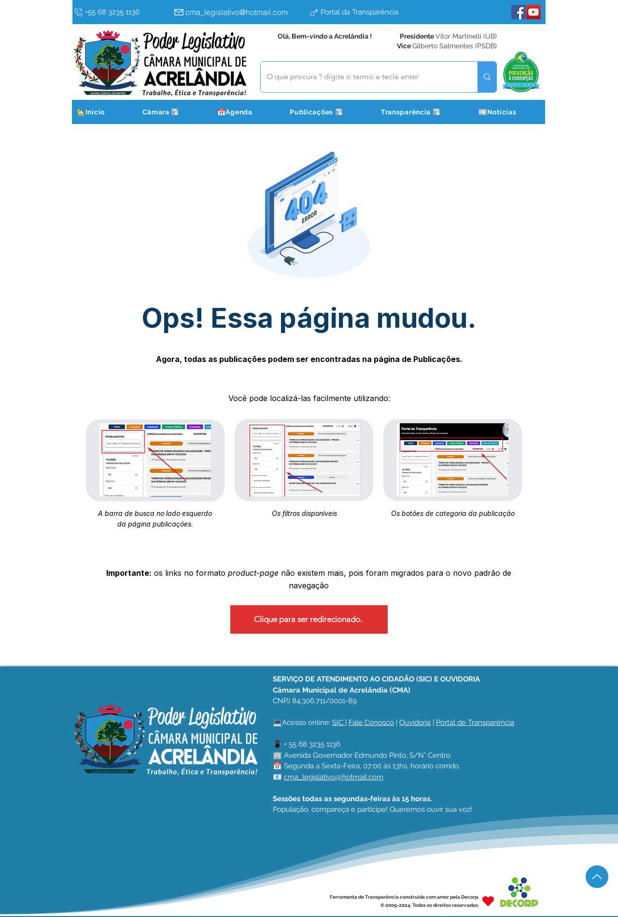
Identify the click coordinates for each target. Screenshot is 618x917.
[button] (173, 112)
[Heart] (488, 900)
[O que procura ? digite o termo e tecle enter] (362, 77)
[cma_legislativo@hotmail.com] (239, 12)
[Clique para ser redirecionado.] (309, 619)
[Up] (597, 876)
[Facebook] (518, 12)
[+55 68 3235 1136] (121, 12)
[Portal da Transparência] (374, 12)
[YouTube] (533, 12)
